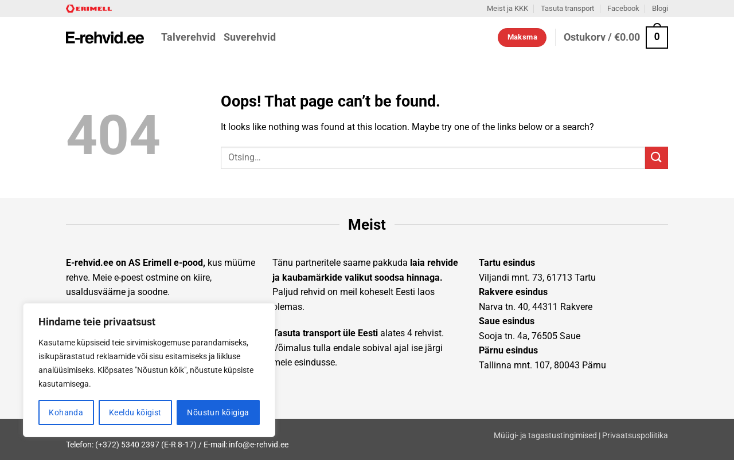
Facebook (623, 8)
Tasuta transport (567, 8)
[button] (616, 37)
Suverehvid (250, 37)
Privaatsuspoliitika (635, 436)
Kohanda (66, 412)
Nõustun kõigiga (218, 412)
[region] (149, 370)
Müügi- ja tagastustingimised (545, 436)
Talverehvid (188, 37)
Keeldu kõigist (135, 412)
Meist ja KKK (507, 8)
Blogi (660, 8)
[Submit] (656, 158)
